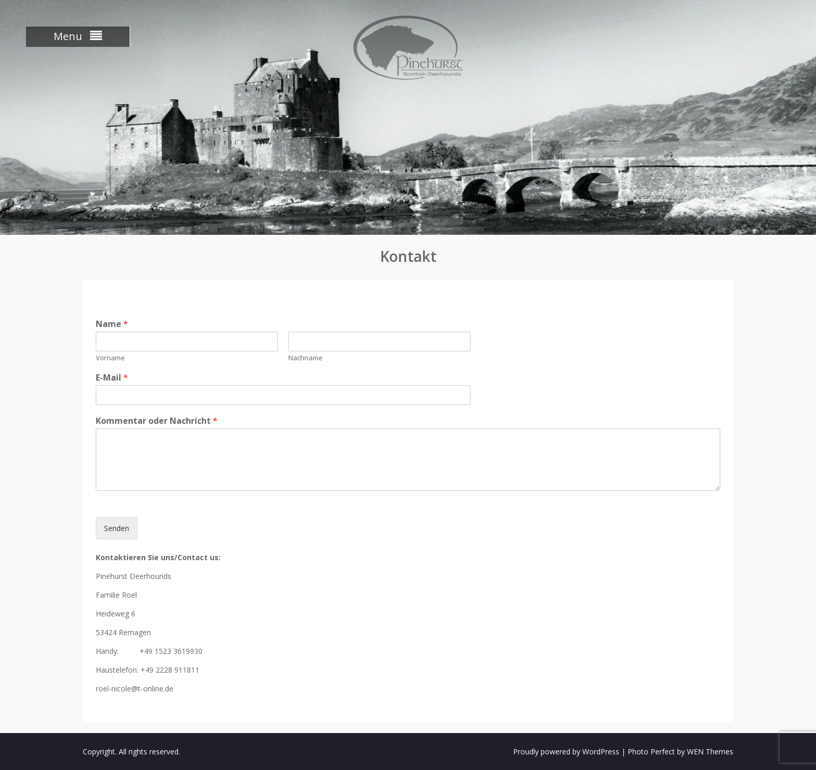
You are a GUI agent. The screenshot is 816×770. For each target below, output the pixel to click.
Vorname (110, 358)
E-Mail (112, 377)
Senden (116, 528)
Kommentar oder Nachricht (157, 420)
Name (112, 324)
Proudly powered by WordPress (566, 751)
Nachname (305, 358)
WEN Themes (710, 751)
